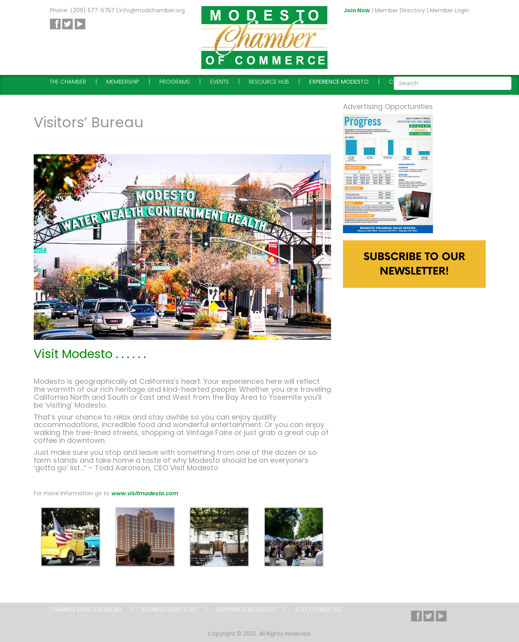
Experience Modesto (339, 81)
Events (219, 81)
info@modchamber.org (152, 10)
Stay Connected (318, 609)
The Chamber (68, 81)
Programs (174, 81)
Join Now (357, 10)
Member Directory (400, 10)
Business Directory (169, 609)
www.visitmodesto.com (144, 493)
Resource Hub (269, 81)
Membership (122, 81)
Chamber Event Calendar (85, 609)
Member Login (449, 10)
